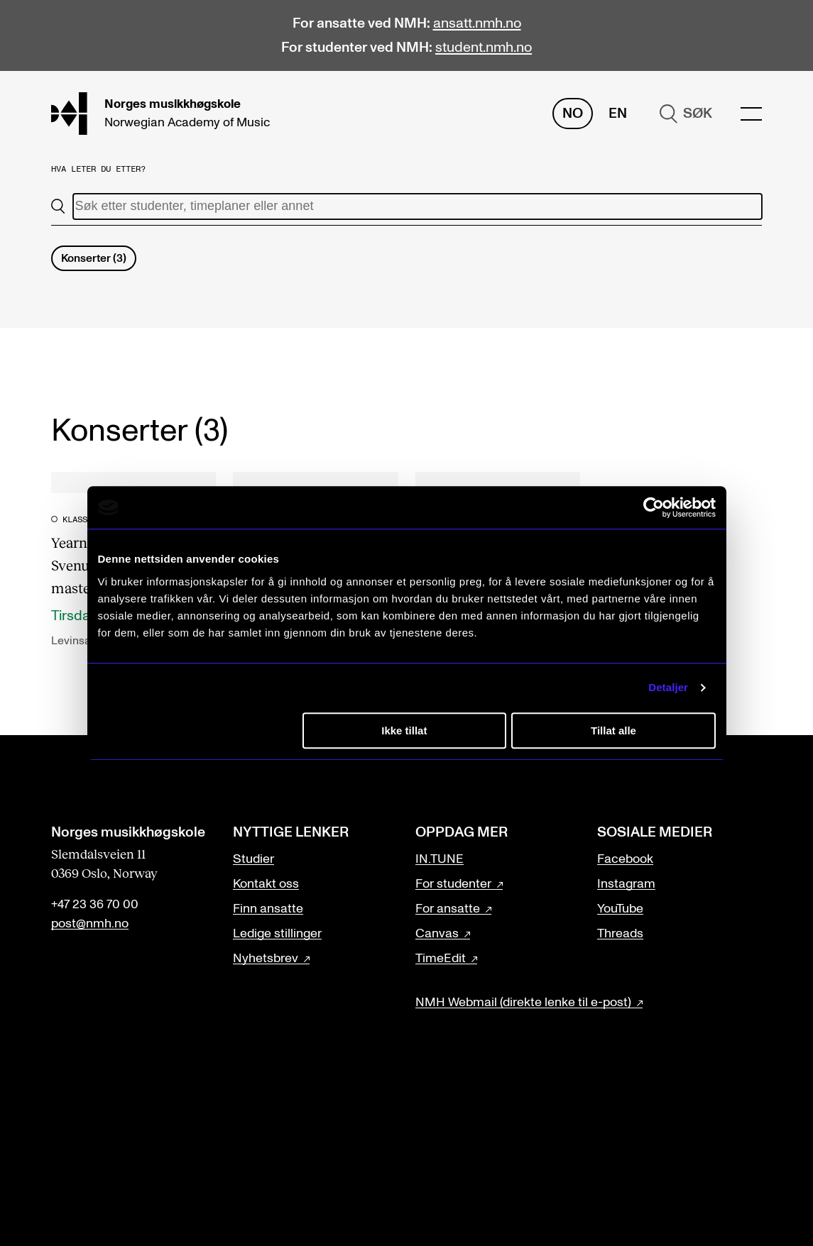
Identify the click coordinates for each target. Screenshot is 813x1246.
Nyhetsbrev (265, 958)
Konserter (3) (93, 258)
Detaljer (668, 687)
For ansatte (447, 909)
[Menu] (751, 114)
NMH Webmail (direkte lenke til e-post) (523, 1002)
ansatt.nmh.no (477, 23)
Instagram (626, 884)
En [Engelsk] (618, 113)
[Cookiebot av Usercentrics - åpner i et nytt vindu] (653, 507)
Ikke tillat (404, 730)
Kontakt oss (266, 884)
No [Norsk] (572, 113)
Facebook (625, 859)
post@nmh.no (90, 923)
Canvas (437, 933)
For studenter (453, 884)
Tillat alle (613, 730)
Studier (253, 859)
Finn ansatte (268, 909)
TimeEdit (440, 958)
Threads (620, 933)
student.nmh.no (483, 47)
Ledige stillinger (277, 933)
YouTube (620, 909)
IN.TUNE (439, 859)
